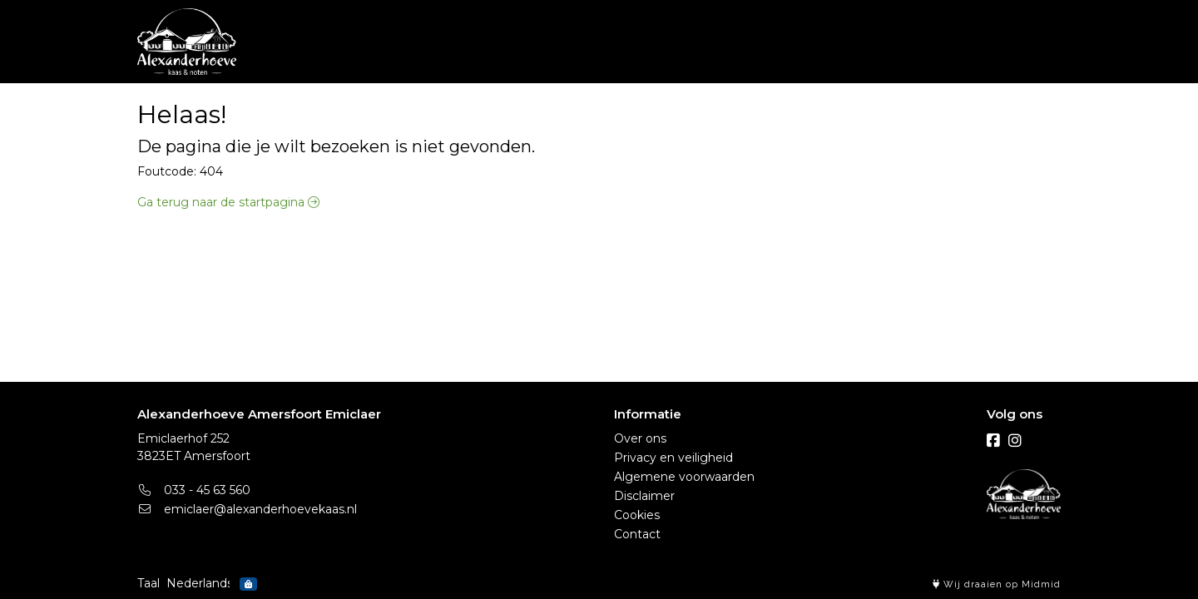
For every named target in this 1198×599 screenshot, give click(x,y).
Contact (637, 534)
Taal (148, 583)
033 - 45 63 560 (193, 490)
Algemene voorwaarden (684, 476)
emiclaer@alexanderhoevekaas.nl (247, 509)
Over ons (640, 438)
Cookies (637, 514)
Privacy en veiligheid (673, 457)
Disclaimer (644, 495)
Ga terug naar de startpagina (228, 202)
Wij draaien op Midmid (997, 584)
